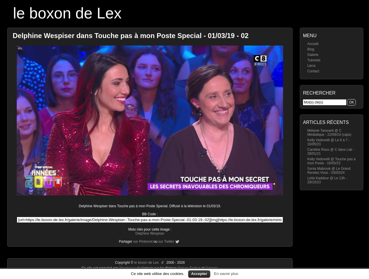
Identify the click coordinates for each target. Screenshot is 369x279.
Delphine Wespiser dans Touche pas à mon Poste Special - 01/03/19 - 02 (130, 35)
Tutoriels (314, 60)
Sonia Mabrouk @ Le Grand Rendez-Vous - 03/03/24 (329, 171)
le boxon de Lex (67, 13)
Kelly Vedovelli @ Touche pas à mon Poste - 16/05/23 (331, 161)
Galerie (313, 55)
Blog (310, 49)
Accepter (199, 274)
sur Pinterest (143, 242)
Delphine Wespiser (150, 233)
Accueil (313, 44)
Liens (311, 66)
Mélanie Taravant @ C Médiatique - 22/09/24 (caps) (329, 133)
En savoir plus (226, 274)
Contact (313, 71)
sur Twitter (166, 242)
